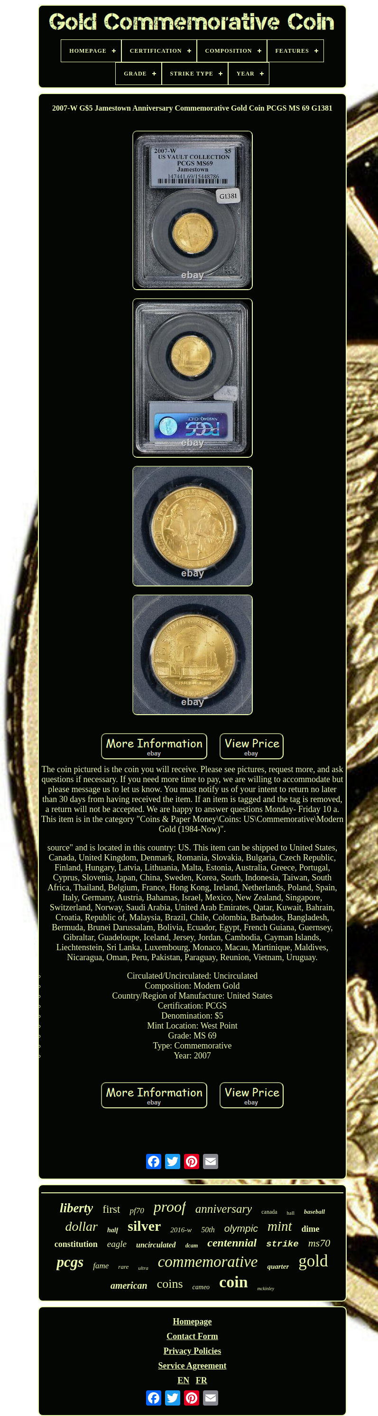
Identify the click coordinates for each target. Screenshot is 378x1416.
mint (279, 1226)
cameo (201, 1287)
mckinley (266, 1288)
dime (311, 1229)
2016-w (181, 1230)
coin (233, 1282)
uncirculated (156, 1245)
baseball (314, 1211)
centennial (232, 1243)
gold (313, 1261)
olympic (241, 1228)
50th (207, 1230)
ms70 (319, 1243)
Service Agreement (192, 1365)
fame (101, 1265)
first (111, 1209)
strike (282, 1244)
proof (170, 1206)
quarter (278, 1266)
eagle (117, 1244)
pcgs (69, 1262)
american (129, 1285)
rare (123, 1266)
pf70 (136, 1210)
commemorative (208, 1261)
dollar (81, 1226)
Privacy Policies (192, 1351)
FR (201, 1380)
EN (183, 1380)
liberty (76, 1208)
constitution (76, 1244)
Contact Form (192, 1336)
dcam (191, 1245)
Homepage (192, 1321)
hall (291, 1213)
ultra (143, 1268)
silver (144, 1226)
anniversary (223, 1208)
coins (170, 1284)
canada (269, 1211)
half (112, 1230)
